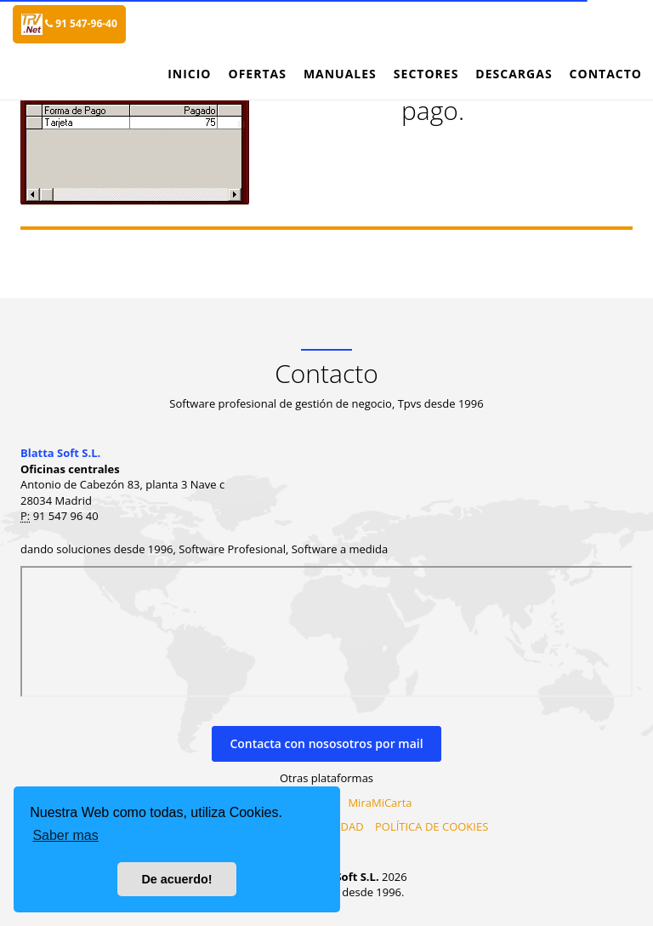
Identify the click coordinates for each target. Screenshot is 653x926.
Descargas (513, 74)
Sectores (426, 74)
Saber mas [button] (65, 835)
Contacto (606, 74)
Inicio (189, 74)
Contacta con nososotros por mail (326, 743)
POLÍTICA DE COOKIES (431, 826)
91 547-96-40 (81, 23)
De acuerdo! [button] (176, 879)
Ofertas (257, 74)
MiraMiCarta (380, 802)
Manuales (340, 74)
